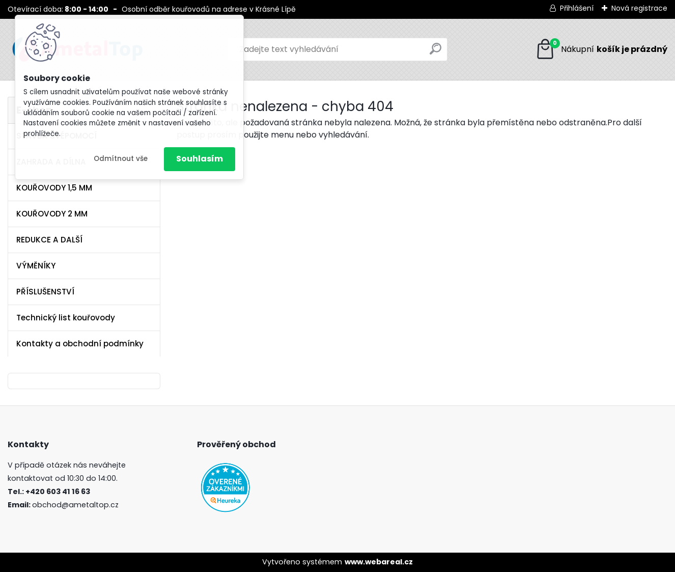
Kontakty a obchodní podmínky (80, 343)
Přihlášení (577, 8)
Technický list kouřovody (65, 317)
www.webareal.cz (379, 562)
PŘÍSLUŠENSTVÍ (45, 291)
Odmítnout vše (121, 159)
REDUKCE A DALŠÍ (49, 239)
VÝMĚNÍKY (35, 265)
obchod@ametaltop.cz (75, 505)
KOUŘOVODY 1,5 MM (54, 187)
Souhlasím (199, 159)
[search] (435, 53)
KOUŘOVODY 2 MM (52, 213)
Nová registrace (639, 8)
